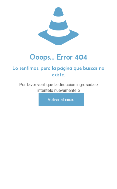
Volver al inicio (61, 99)
